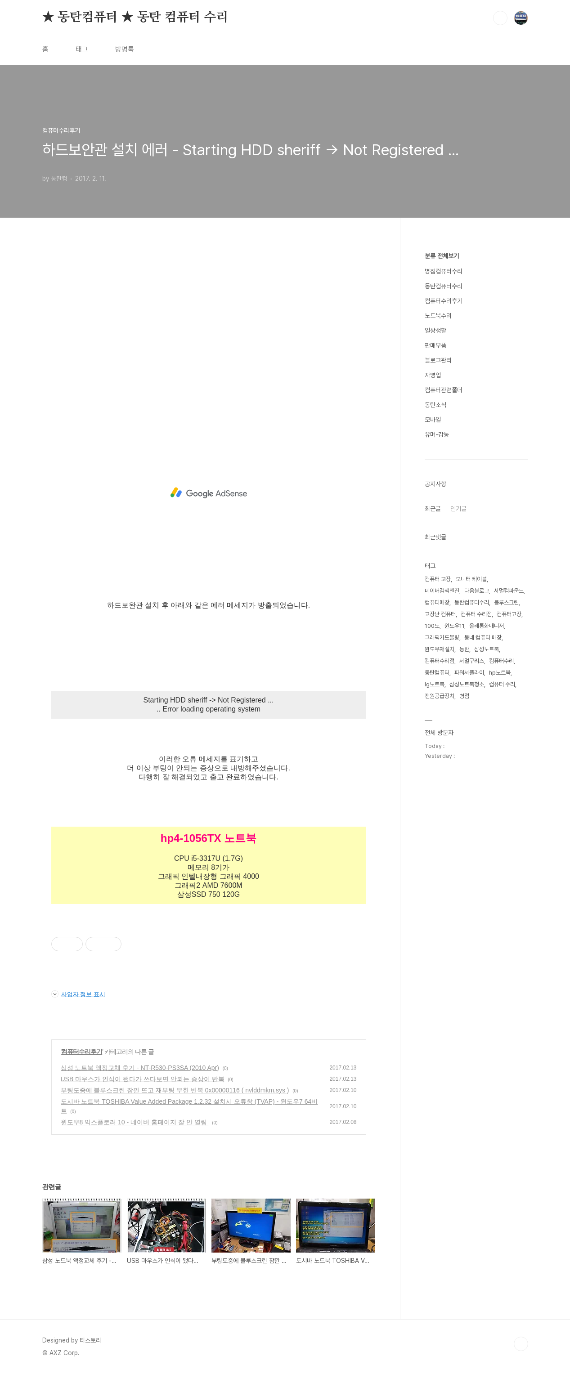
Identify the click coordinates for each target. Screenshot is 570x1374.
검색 (500, 18)
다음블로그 (476, 590)
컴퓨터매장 (437, 602)
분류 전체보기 (442, 256)
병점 (464, 696)
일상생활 (435, 330)
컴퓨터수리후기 (81, 1051)
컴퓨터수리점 (439, 661)
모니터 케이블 (471, 579)
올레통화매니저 (486, 625)
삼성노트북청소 (466, 684)
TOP (521, 1344)
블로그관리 (438, 360)
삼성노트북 (486, 649)
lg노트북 (434, 684)
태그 (82, 49)
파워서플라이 (469, 672)
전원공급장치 (439, 696)
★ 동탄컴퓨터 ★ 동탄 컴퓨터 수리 (135, 17)
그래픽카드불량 (442, 637)
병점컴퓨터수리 (443, 271)
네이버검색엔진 (442, 590)
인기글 (458, 508)
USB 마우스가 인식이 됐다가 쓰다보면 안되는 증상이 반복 (142, 1079)
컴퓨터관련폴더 (443, 390)
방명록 (124, 49)
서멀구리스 (471, 661)
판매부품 (435, 345)
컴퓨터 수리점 (476, 614)
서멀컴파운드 (509, 590)
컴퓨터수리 (501, 661)
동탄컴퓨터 (437, 672)
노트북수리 (438, 315)
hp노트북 (500, 672)
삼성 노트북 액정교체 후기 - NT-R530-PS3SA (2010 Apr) (140, 1067)
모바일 (433, 419)
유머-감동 (437, 434)
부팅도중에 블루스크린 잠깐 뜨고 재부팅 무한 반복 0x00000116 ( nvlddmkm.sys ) (175, 1090)
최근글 (433, 508)
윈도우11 (454, 625)
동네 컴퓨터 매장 (483, 637)
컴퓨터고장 (509, 614)
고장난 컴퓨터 (440, 614)
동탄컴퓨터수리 (443, 286)
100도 (432, 625)
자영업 (433, 375)
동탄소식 (435, 404)
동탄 (464, 649)
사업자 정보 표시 (78, 994)
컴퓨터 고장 (438, 579)
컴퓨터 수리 (502, 684)
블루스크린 (506, 602)
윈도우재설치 (439, 649)
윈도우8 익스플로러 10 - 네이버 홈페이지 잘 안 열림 (135, 1122)
